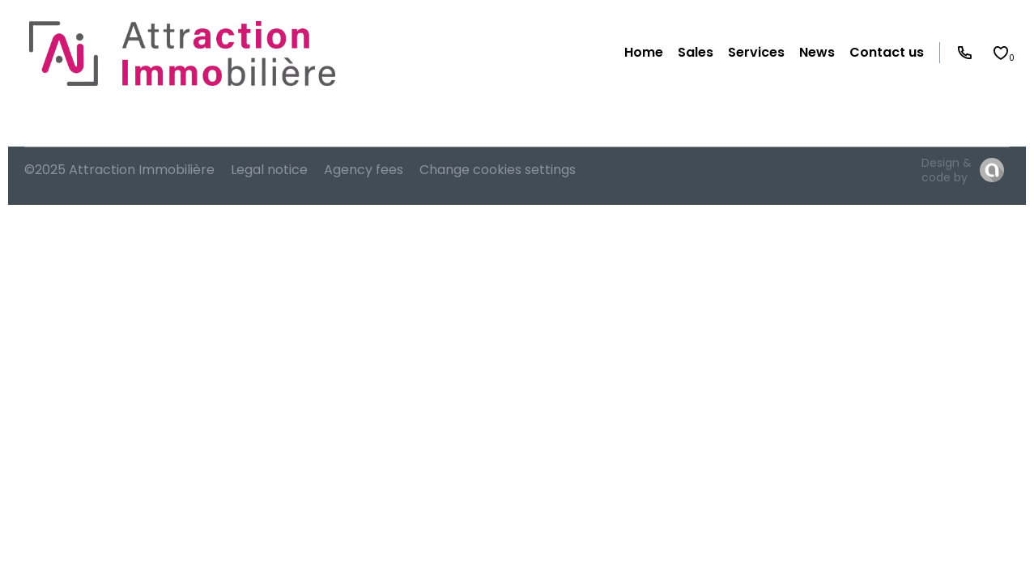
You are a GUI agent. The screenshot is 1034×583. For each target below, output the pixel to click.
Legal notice (269, 169)
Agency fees (363, 169)
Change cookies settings (497, 169)
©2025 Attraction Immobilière (119, 169)
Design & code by (946, 170)
